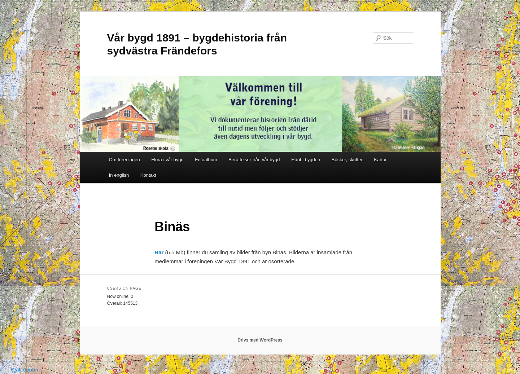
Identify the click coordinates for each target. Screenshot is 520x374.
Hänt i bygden (305, 159)
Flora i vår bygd (167, 159)
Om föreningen (124, 159)
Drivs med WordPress (260, 340)
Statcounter (25, 369)
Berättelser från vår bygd (254, 159)
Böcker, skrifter (347, 159)
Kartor (380, 159)
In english (119, 175)
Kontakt (148, 175)
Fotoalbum (206, 159)
